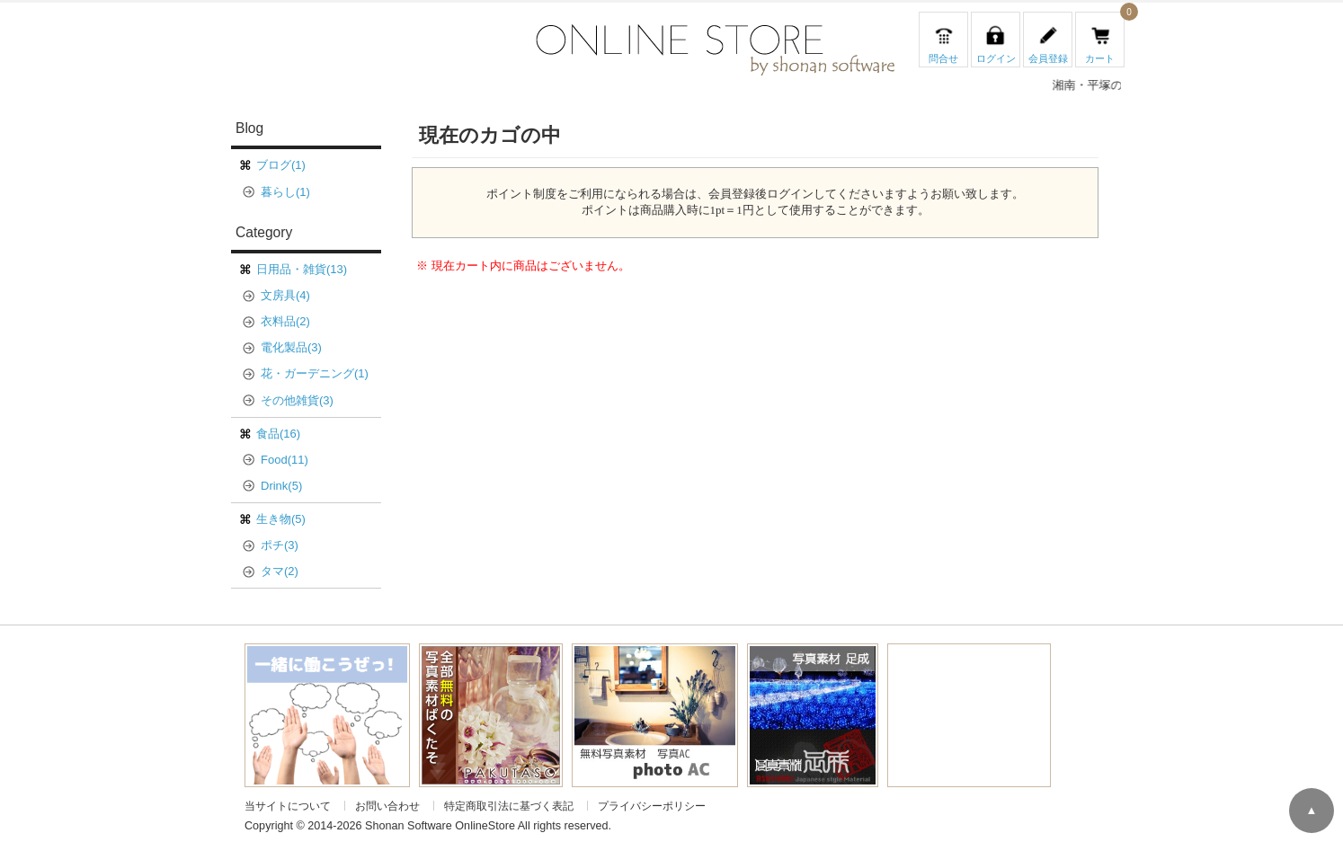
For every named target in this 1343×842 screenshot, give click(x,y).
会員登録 (1048, 58)
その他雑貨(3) (297, 400)
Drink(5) (281, 485)
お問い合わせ (387, 805)
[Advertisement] (969, 711)
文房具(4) (285, 295)
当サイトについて (288, 805)
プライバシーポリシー (652, 805)
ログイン (996, 58)
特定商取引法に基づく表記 (509, 805)
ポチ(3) (279, 545)
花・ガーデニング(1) (315, 373)
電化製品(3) (291, 347)
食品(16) (278, 433)
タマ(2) (279, 571)
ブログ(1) (281, 165)
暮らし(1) (285, 192)
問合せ (943, 58)
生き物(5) (281, 519)
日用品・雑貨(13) (301, 269)
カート (1100, 58)
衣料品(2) (285, 321)
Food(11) (284, 459)
